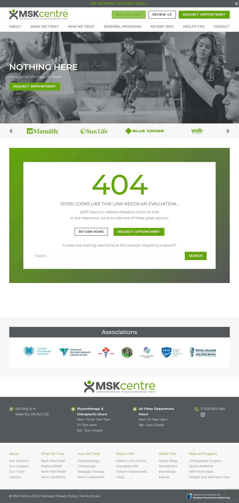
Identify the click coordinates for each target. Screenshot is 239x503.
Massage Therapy (91, 471)
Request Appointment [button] (204, 14)
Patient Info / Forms (131, 461)
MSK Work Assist (201, 471)
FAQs (120, 477)
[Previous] (11, 133)
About (15, 26)
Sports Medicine (201, 466)
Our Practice (18, 461)
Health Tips (194, 26)
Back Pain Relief (53, 461)
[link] (203, 415)
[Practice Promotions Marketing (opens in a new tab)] (211, 497)
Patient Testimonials (131, 471)
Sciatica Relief (51, 466)
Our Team (17, 471)
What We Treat (45, 26)
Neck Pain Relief (53, 471)
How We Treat (81, 26)
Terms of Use (89, 496)
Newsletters (168, 466)
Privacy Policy (66, 496)
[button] (236, 3)
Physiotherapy (88, 461)
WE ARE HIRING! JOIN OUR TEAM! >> (119, 3)
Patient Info (162, 26)
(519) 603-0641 (214, 409)
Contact (222, 26)
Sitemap (47, 496)
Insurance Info (127, 466)
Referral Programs (122, 26)
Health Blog (168, 461)
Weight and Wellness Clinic (209, 477)
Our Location (19, 466)
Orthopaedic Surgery (205, 461)
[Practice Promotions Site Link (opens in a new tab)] (190, 496)
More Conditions (53, 477)
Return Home (91, 234)
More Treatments (91, 477)
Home (13, 79)
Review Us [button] (162, 14)
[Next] (228, 133)
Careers (15, 477)
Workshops (167, 471)
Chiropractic (87, 466)
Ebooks (164, 477)
